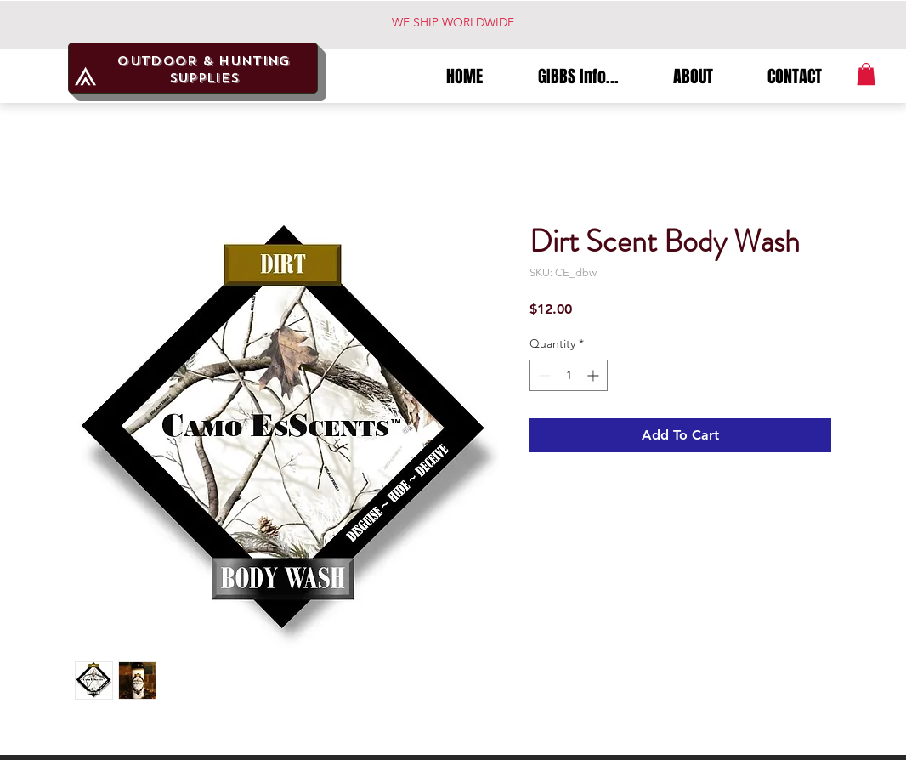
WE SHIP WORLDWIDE (453, 22)
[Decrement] (542, 375)
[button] (866, 74)
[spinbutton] (568, 375)
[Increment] (594, 375)
